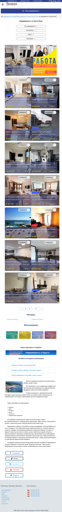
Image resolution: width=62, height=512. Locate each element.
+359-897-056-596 (35, 494)
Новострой (4, 496)
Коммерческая (5, 497)
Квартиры (4, 492)
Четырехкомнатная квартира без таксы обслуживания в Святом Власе (44, 197)
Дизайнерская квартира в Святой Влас (16, 262)
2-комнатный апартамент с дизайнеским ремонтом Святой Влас (18, 67)
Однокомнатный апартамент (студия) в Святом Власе (44, 294)
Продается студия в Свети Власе (41, 132)
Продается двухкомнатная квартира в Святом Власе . (18, 132)
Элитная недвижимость (50, 335)
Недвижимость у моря (12, 335)
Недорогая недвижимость (38, 335)
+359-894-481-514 (35, 492)
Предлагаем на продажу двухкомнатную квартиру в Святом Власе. (18, 164)
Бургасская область (12, 319)
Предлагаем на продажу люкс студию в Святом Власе (44, 99)
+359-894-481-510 (35, 490)
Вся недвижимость (6, 490)
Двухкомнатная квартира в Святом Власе (43, 262)
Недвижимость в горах (24, 335)
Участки (4, 501)
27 (36, 308)
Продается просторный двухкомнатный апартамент (18, 294)
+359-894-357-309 (35, 496)
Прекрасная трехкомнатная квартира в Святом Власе (18, 99)
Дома (3, 494)
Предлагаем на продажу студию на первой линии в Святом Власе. (44, 229)
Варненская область (37, 319)
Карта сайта (5, 503)
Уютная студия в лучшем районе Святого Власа (18, 197)
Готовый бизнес (6, 499)
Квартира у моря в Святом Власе (41, 164)
